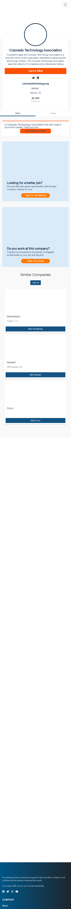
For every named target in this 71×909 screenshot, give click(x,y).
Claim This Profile (35, 261)
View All (35, 283)
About (5, 905)
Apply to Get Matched (35, 195)
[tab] (13, 4)
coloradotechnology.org (35, 83)
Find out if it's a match (35, 131)
